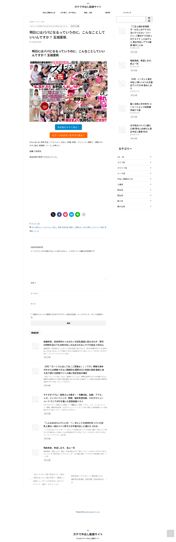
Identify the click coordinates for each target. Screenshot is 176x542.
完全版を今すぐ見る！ (68, 127)
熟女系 (119, 180)
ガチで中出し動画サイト (88, 6)
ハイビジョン (46, 226)
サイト (33, 302)
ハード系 (120, 158)
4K (33, 226)
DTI (88, 530)
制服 (59, 226)
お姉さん (38, 226)
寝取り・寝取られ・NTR (77, 226)
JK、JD (120, 141)
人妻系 (119, 169)
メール (34, 292)
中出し (54, 226)
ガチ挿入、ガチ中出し (68, 12)
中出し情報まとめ (49, 12)
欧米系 (119, 174)
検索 (149, 19)
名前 (33, 281)
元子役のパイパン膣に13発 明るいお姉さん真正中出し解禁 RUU (141, 114)
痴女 (102, 226)
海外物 (107, 12)
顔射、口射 (88, 12)
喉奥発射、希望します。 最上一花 (70, 468)
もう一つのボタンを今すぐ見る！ (68, 135)
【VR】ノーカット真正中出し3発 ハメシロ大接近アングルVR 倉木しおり (141, 75)
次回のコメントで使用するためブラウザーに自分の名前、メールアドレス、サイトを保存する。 (67, 314)
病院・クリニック (93, 226)
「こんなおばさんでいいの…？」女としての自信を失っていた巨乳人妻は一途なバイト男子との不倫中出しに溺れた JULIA (80, 442)
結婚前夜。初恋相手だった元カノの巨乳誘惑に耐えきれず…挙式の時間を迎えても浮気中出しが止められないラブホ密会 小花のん (80, 344)
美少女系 (120, 191)
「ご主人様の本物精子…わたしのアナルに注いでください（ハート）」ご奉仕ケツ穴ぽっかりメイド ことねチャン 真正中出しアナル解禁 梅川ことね (141, 33)
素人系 (119, 186)
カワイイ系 (36, 223)
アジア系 (120, 147)
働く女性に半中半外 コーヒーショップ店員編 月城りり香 (141, 94)
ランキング (127, 12)
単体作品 (65, 226)
